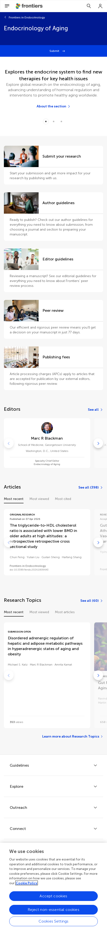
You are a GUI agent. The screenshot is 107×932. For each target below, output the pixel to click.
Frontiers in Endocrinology (27, 17)
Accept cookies (53, 897)
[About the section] (54, 106)
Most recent (14, 499)
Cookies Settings (54, 923)
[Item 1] (54, 121)
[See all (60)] (91, 600)
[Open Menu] (7, 6)
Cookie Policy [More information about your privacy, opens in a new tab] (26, 885)
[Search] (89, 6)
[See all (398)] (90, 487)
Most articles (65, 612)
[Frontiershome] (29, 6)
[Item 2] (61, 121)
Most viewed (39, 499)
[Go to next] (98, 443)
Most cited (63, 499)
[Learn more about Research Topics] (72, 736)
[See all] (95, 409)
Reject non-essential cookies (53, 911)
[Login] (100, 6)
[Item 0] (46, 121)
